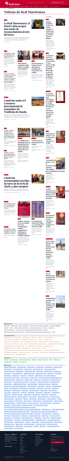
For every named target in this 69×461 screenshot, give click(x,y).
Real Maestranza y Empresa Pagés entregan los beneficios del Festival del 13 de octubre (37, 67)
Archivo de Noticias (23, 451)
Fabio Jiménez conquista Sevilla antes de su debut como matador (23, 66)
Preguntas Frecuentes (54, 449)
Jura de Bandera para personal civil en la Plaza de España (50, 277)
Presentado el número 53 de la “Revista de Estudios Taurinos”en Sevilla (50, 138)
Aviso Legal (37, 443)
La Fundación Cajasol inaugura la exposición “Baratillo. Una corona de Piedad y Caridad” (10, 231)
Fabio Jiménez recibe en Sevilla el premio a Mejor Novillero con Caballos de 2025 (9, 55)
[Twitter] (7, 446)
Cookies (54, 457)
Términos (58, 457)
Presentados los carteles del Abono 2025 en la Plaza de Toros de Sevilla (38, 224)
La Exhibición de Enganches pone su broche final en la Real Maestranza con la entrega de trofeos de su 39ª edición (24, 146)
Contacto (37, 445)
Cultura (51, 6)
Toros (40, 6)
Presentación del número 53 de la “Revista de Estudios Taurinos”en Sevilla (50, 220)
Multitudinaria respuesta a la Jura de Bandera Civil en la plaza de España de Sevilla (51, 303)
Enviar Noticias (53, 450)
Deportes (36, 6)
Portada (11, 6)
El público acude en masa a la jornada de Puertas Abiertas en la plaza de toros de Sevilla (9, 155)
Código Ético (37, 437)
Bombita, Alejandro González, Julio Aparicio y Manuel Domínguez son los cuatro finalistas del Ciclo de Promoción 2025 (9, 135)
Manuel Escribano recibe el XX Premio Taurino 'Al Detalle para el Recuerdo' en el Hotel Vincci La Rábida (50, 30)
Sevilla (22, 6)
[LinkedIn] (11, 446)
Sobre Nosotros (38, 436)
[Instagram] (9, 446)
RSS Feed (22, 452)
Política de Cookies (38, 440)
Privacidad (50, 457)
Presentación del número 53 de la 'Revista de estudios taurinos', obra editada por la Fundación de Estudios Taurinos (55, 166)
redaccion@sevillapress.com (16, 457)
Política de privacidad (58, 445)
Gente (31, 6)
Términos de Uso (38, 442)
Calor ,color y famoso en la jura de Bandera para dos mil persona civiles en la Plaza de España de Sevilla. (50, 249)
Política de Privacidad (39, 439)
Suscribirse (57, 442)
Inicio (5, 8)
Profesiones (56, 6)
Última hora (17, 6)
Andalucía (26, 6)
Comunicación (45, 6)
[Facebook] (5, 446)
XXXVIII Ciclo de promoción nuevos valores (38, 142)
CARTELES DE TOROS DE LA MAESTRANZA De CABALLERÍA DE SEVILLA (10, 206)
